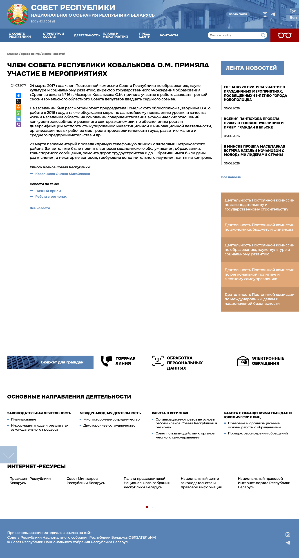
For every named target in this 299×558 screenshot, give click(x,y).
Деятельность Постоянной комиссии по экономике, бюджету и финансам (260, 227)
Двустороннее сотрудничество (109, 425)
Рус (293, 11)
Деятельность (87, 35)
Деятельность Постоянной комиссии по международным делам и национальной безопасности (260, 299)
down (8, 454)
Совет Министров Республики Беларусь (86, 480)
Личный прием (48, 191)
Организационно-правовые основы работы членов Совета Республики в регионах (186, 423)
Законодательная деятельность (39, 413)
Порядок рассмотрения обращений (258, 433)
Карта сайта (238, 14)
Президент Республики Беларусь (30, 480)
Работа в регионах (51, 197)
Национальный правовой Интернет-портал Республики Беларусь (264, 482)
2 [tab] (152, 507)
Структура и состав (53, 35)
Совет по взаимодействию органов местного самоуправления (185, 435)
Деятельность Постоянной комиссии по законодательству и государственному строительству (260, 204)
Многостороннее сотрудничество (111, 419)
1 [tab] (147, 507)
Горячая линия (118, 361)
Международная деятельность (110, 413)
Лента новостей (53, 53)
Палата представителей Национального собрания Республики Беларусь (147, 482)
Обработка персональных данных (177, 363)
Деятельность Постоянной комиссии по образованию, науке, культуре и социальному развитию (260, 249)
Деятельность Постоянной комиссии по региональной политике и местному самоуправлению (260, 274)
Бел (293, 18)
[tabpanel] (35, 481)
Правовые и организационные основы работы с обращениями (254, 425)
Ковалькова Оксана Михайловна (62, 174)
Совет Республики (93, 10)
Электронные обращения (260, 361)
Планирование (23, 419)
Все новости (40, 208)
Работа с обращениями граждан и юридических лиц (258, 415)
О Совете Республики (20, 35)
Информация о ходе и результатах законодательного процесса (39, 427)
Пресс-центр (145, 35)
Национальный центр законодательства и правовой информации (201, 482)
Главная (12, 53)
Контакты (169, 35)
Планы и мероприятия (115, 35)
